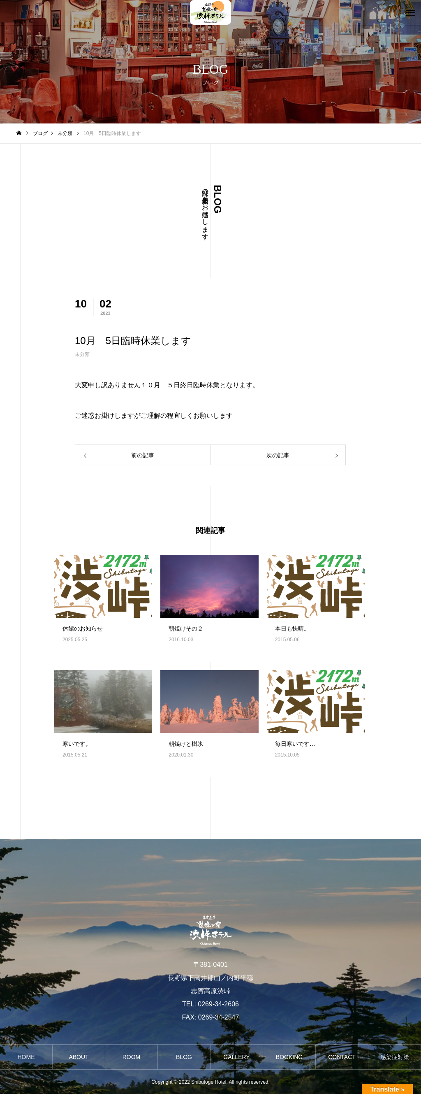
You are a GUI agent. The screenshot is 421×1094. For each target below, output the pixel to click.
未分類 (82, 354)
